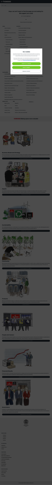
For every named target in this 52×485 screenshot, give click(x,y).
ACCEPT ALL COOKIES (26, 63)
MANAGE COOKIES (26, 71)
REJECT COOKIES (26, 67)
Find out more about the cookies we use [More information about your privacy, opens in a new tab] (29, 60)
